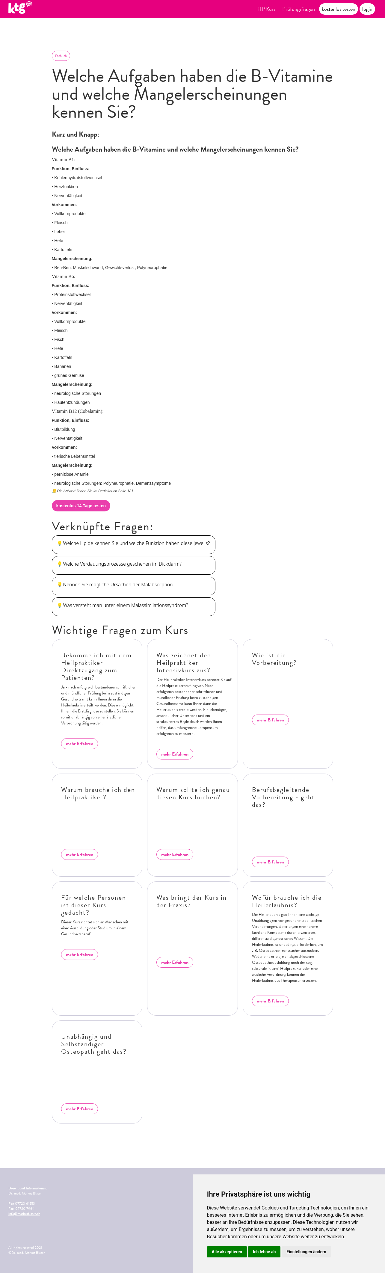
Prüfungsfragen (298, 9)
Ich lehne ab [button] (264, 1251)
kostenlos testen (338, 9)
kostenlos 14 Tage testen (81, 505)
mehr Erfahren (79, 743)
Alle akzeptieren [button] (227, 1251)
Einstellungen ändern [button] (306, 1251)
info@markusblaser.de (24, 1213)
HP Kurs (266, 9)
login (367, 9)
